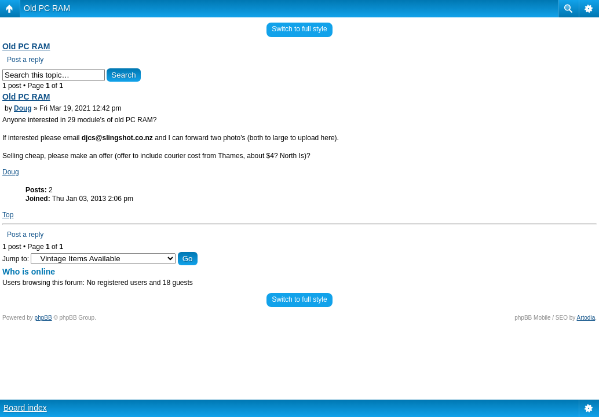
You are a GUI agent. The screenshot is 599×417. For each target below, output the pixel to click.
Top (7, 215)
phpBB (43, 317)
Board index (25, 407)
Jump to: (15, 259)
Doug (23, 108)
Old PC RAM (47, 8)
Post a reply (25, 60)
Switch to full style (299, 29)
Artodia (586, 317)
